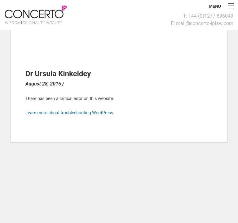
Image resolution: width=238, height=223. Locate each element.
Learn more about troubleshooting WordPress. (69, 112)
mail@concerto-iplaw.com (204, 23)
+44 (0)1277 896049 (210, 16)
